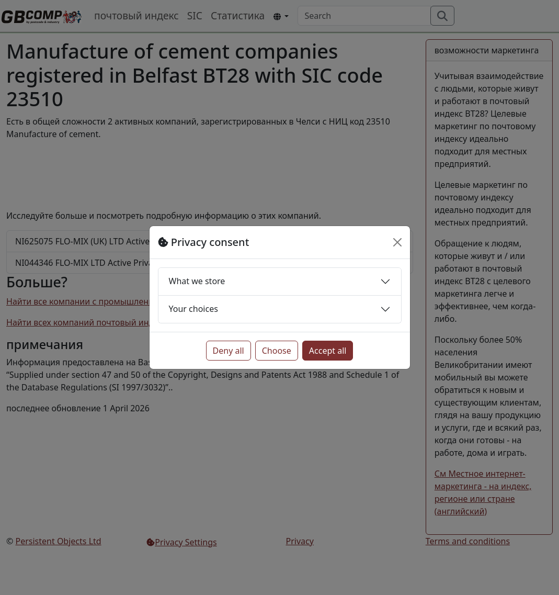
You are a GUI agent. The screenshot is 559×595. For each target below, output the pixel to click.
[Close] (397, 242)
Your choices (193, 309)
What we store (197, 281)
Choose (276, 350)
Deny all (228, 350)
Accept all (328, 350)
